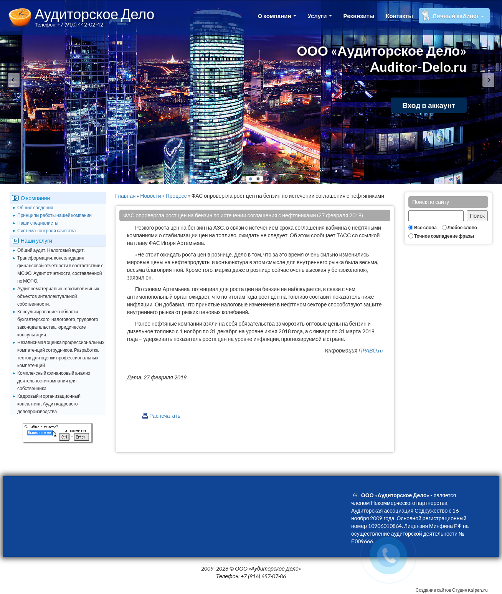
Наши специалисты (37, 223)
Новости (150, 195)
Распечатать (164, 415)
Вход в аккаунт (428, 105)
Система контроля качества (46, 230)
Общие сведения (35, 207)
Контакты (399, 15)
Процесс (176, 195)
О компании (277, 15)
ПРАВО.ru (370, 350)
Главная (125, 195)
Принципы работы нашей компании (54, 215)
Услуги (320, 15)
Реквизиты (359, 15)
